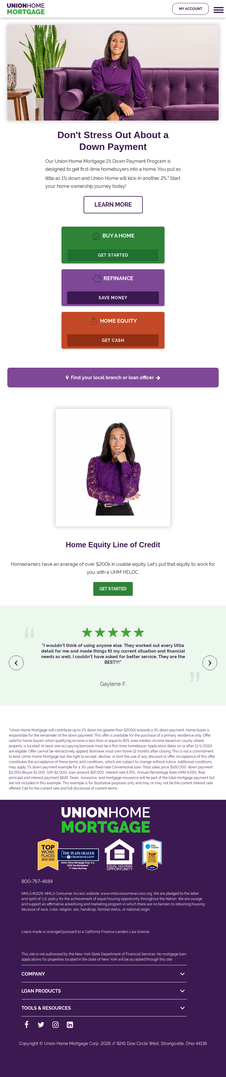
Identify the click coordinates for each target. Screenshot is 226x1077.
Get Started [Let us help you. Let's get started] (113, 588)
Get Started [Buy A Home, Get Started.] (113, 255)
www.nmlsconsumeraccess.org (126, 894)
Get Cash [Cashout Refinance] (113, 340)
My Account (190, 9)
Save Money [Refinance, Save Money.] (113, 297)
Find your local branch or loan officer (115, 377)
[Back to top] (113, 1061)
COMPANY (104, 974)
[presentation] (16, 662)
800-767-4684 (37, 881)
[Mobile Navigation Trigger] (219, 10)
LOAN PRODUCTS (104, 991)
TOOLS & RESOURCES (104, 1008)
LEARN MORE (113, 204)
